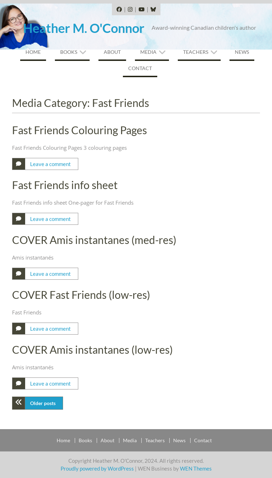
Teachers (195, 52)
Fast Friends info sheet (65, 184)
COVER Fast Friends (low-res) (81, 294)
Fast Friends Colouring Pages (79, 130)
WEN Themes (196, 468)
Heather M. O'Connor (83, 28)
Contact (140, 68)
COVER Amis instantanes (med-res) (94, 239)
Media (148, 52)
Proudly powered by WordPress (97, 468)
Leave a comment (50, 164)
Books (68, 52)
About (112, 52)
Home (33, 52)
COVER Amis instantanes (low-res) (92, 349)
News (242, 52)
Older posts (43, 403)
